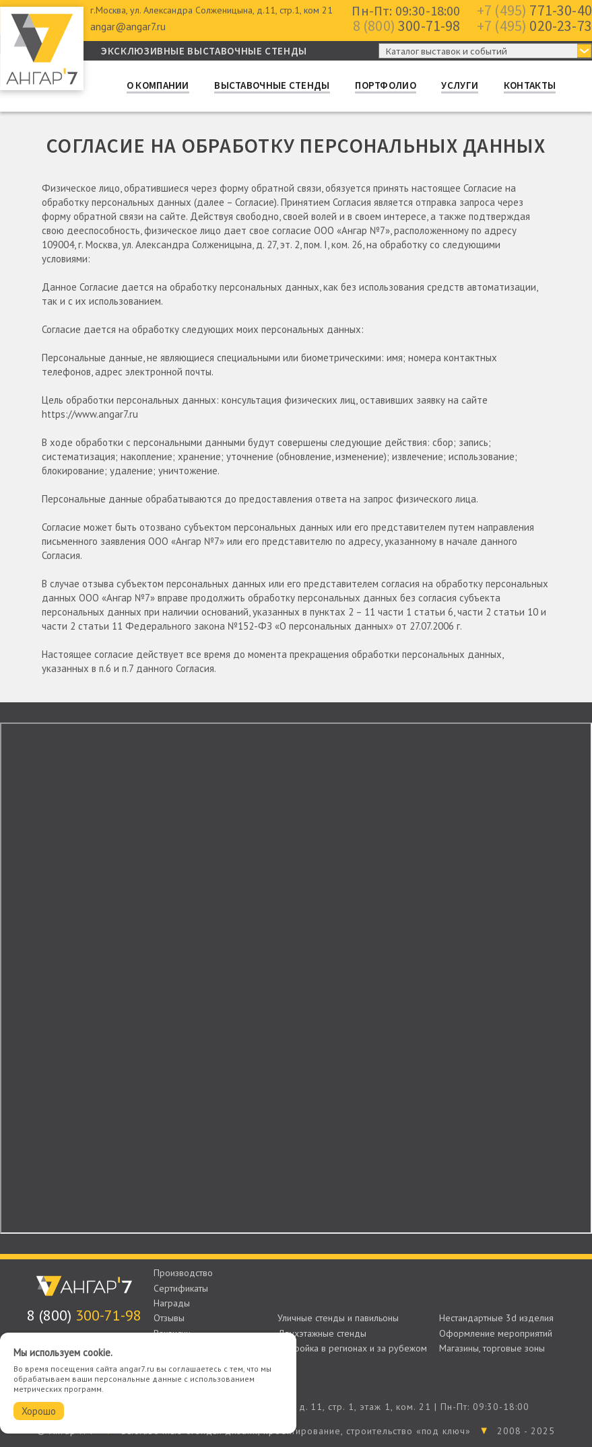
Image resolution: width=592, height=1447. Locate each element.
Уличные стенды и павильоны (338, 1318)
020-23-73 (534, 25)
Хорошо (39, 1411)
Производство (183, 1273)
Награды (172, 1303)
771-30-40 (534, 10)
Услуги (459, 85)
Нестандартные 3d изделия (496, 1318)
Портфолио (385, 85)
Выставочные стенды (271, 85)
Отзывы (169, 1318)
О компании (158, 85)
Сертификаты (181, 1288)
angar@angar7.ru (128, 26)
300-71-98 (407, 25)
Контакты (530, 85)
